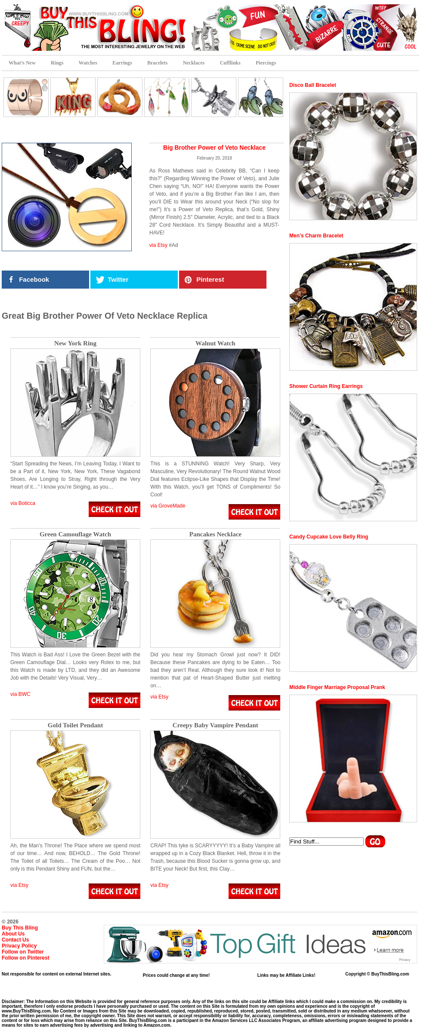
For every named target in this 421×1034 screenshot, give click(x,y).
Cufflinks (230, 63)
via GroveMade (167, 506)
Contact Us (15, 940)
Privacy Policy (19, 946)
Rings (57, 63)
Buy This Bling (20, 928)
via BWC (20, 694)
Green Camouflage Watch (75, 534)
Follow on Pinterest (26, 958)
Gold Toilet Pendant (75, 725)
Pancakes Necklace (215, 534)
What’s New (22, 63)
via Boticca (22, 503)
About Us (13, 934)
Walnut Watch (215, 343)
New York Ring (75, 343)
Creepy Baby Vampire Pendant (215, 725)
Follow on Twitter (23, 952)
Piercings (266, 63)
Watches (88, 63)
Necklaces (194, 63)
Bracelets (157, 63)
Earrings (122, 63)
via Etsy (158, 245)
